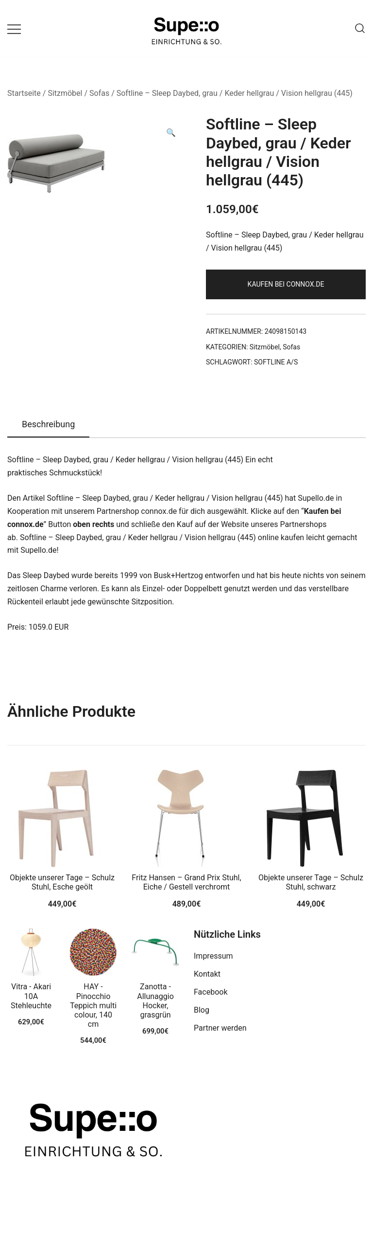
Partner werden (220, 1028)
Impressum (213, 956)
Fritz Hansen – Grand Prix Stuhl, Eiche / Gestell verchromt (186, 882)
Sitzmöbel (65, 93)
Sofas (99, 93)
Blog (201, 1010)
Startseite (24, 93)
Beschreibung (48, 424)
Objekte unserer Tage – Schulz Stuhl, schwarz (310, 882)
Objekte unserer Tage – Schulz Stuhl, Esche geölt (62, 882)
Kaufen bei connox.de (286, 284)
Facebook (210, 992)
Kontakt (207, 974)
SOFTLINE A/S (276, 362)
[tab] (48, 424)
